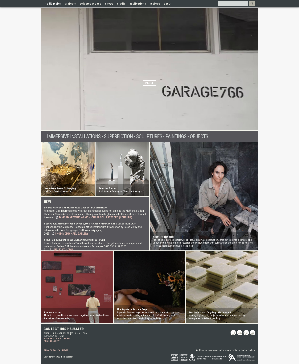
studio (121, 3)
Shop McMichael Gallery (71, 233)
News (65, 350)
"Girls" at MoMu (62, 249)
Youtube (252, 332)
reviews (155, 3)
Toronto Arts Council (179, 357)
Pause (149, 83)
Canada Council (208, 357)
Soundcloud (239, 332)
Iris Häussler (52, 3)
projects (70, 3)
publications (137, 3)
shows (109, 3)
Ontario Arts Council (241, 357)
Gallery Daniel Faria (57, 338)
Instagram (233, 332)
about (167, 3)
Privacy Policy (52, 350)
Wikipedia (246, 332)
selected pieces (90, 3)
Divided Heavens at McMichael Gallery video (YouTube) (95, 217)
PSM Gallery (52, 341)
